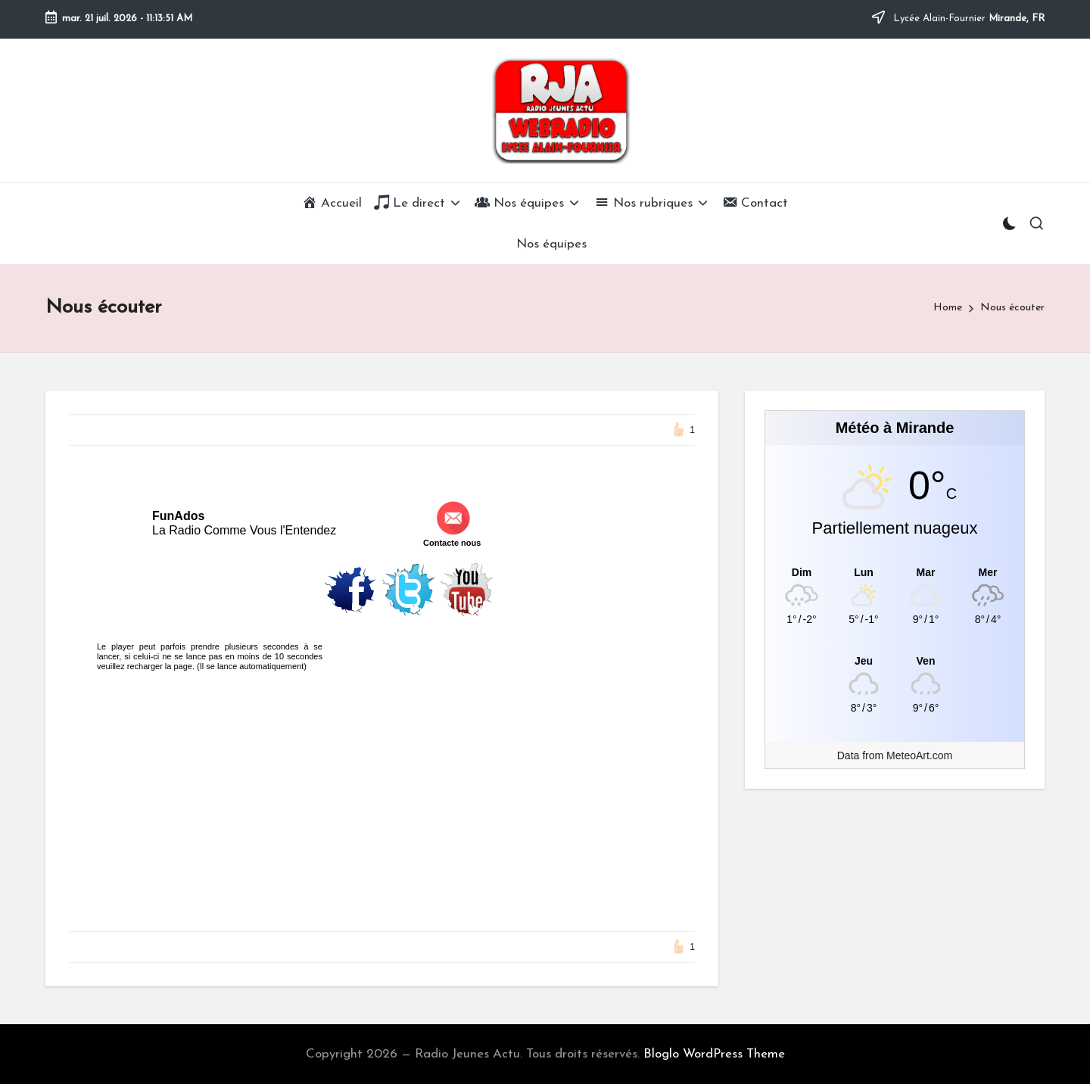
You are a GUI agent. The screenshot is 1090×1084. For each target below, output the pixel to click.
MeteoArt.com (919, 755)
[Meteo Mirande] (894, 572)
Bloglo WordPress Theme (714, 1054)
